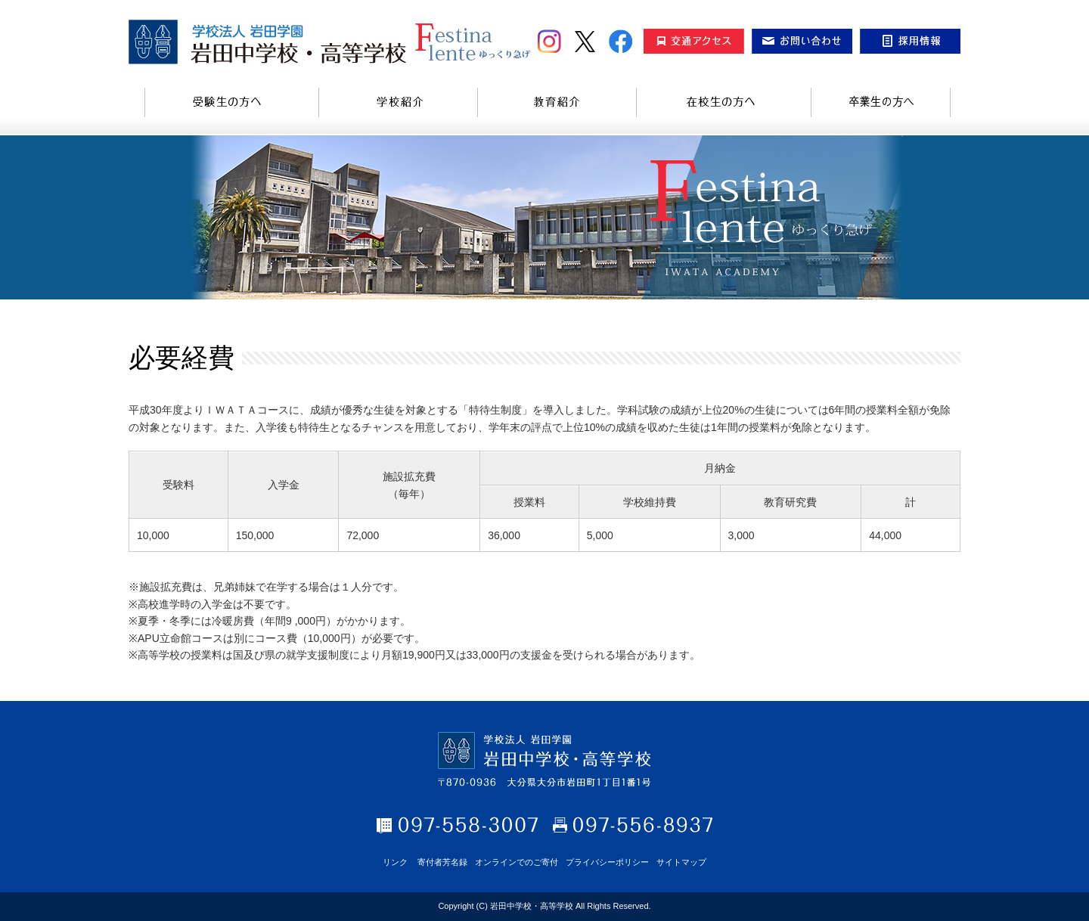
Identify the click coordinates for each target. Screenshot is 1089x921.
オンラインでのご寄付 (516, 862)
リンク (395, 862)
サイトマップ (681, 862)
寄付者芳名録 (442, 862)
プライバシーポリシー (607, 862)
